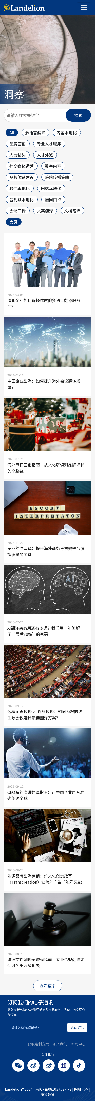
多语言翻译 (35, 132)
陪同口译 (53, 199)
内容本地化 (66, 132)
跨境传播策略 (57, 177)
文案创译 (45, 211)
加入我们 (60, 1043)
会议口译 (17, 211)
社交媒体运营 (21, 166)
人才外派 (45, 155)
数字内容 (53, 166)
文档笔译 (72, 211)
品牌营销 (17, 144)
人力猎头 (17, 155)
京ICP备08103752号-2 (53, 1089)
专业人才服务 (49, 144)
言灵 (13, 222)
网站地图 (81, 1089)
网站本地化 (51, 188)
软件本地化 (19, 188)
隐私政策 (48, 1094)
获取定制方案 (38, 1043)
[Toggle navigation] (84, 7)
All (11, 132)
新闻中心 (78, 1043)
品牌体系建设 (21, 177)
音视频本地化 (21, 199)
